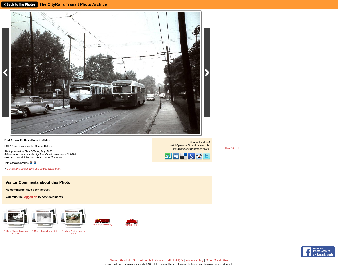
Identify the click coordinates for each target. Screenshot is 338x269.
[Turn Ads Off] (232, 148)
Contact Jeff (163, 260)
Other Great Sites (217, 260)
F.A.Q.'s (178, 260)
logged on (30, 197)
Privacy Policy (194, 260)
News (113, 260)
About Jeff (146, 260)
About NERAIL (128, 260)
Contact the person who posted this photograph (34, 168)
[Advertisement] (232, 78)
